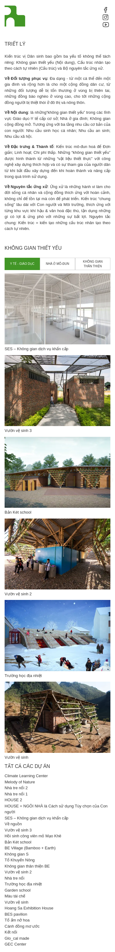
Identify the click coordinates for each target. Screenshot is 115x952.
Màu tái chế (15, 896)
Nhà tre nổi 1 (16, 794)
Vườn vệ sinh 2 (18, 872)
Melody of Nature (20, 782)
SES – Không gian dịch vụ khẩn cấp (36, 818)
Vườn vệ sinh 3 (18, 830)
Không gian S (17, 854)
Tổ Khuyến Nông (20, 860)
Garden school (18, 890)
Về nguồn (13, 824)
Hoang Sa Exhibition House (29, 908)
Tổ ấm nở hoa (17, 920)
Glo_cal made (17, 938)
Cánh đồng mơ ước (22, 926)
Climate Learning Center (26, 776)
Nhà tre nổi (14, 878)
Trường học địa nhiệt (23, 884)
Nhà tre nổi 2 (16, 788)
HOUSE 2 (13, 800)
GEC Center (15, 944)
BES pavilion (16, 914)
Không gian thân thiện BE (27, 866)
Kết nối (11, 932)
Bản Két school (18, 842)
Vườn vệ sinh (16, 902)
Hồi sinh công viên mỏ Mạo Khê (33, 836)
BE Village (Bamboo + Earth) (30, 848)
